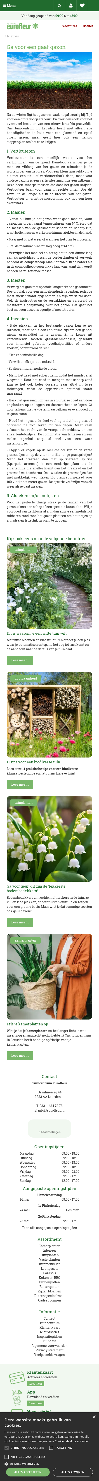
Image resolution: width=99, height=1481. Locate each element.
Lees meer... (20, 660)
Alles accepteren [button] (28, 1472)
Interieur (50, 1250)
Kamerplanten (49, 1246)
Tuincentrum (50, 1323)
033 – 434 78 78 (51, 1106)
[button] (49, 1464)
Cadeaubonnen (49, 1300)
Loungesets (49, 1268)
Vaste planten (49, 1259)
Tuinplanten (49, 1255)
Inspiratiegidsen (49, 1336)
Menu (9, 5)
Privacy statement (50, 1350)
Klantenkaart (50, 1327)
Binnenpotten (49, 1282)
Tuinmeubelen (49, 1264)
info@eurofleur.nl (51, 1110)
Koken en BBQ (49, 1277)
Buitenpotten (49, 1286)
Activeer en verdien (42, 1378)
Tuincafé (49, 1341)
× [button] (94, 1417)
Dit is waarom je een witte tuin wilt (37, 633)
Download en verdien (43, 1398)
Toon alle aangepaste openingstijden (49, 1228)
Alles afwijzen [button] (73, 1472)
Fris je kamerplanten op (27, 1024)
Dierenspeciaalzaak (49, 1296)
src (59, 5)
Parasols (49, 1273)
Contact (49, 1318)
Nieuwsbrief (49, 1332)
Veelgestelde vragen (49, 1354)
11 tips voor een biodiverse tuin (33, 762)
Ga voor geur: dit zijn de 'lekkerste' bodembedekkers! (36, 888)
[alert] (49, 1446)
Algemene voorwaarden (49, 1345)
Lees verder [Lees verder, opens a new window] (81, 1441)
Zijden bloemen (49, 1291)
